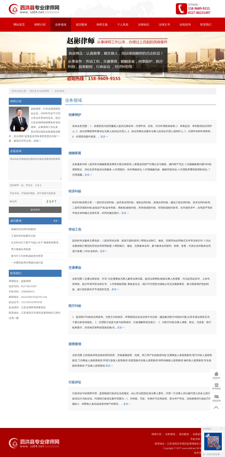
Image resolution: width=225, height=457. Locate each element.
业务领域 (60, 24)
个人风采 (122, 24)
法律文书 (164, 24)
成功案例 (81, 24)
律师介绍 (40, 24)
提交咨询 (35, 209)
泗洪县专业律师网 (39, 91)
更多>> (104, 136)
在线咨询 (185, 24)
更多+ (56, 221)
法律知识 (143, 24)
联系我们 (205, 24)
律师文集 (102, 24)
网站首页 (19, 24)
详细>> (37, 141)
